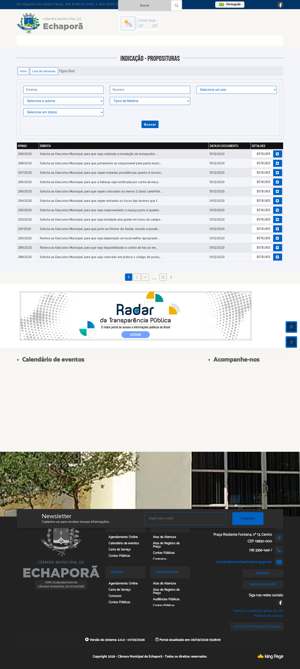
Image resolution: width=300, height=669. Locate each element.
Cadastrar (248, 518)
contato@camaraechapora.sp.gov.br (244, 562)
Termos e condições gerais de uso (258, 611)
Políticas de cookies (268, 616)
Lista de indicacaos (44, 71)
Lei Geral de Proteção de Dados (257, 626)
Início (23, 71)
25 (163, 277)
